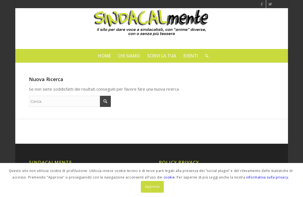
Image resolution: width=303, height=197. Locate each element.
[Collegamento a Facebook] (262, 4)
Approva (152, 186)
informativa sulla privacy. (267, 177)
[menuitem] (104, 56)
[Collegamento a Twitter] (270, 4)
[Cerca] (205, 56)
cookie (169, 177)
